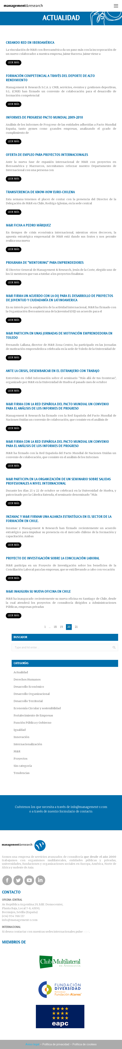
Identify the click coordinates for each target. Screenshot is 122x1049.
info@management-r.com (19, 920)
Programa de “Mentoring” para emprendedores (44, 263)
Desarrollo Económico (29, 686)
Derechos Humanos (27, 679)
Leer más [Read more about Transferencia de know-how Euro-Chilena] (13, 212)
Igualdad (20, 730)
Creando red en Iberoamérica (30, 43)
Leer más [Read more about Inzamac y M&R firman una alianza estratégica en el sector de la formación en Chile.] (13, 545)
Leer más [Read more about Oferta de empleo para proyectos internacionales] (13, 178)
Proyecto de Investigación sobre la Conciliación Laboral (52, 558)
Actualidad (21, 672)
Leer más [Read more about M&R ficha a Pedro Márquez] (13, 249)
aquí (86, 931)
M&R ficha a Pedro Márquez (28, 225)
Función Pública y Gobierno (32, 722)
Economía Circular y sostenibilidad (37, 708)
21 (76, 627)
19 (61, 627)
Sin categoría (23, 766)
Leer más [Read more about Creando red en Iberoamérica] (13, 62)
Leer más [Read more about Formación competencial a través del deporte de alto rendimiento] (13, 104)
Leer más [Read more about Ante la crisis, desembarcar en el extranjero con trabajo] (13, 391)
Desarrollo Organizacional (32, 694)
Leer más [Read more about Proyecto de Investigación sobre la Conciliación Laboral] (13, 578)
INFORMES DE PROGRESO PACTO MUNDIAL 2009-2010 (44, 118)
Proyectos (20, 758)
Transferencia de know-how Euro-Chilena (40, 192)
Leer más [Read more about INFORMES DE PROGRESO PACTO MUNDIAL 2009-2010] (13, 141)
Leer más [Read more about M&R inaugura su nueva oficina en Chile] (13, 615)
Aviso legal (32, 1044)
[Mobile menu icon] (116, 6)
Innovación (21, 737)
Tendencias (21, 773)
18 (55, 627)
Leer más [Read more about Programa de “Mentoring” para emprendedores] (13, 282)
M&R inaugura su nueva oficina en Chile (38, 592)
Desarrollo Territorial (28, 701)
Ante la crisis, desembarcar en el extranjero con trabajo (52, 371)
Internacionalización (28, 744)
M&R (17, 751)
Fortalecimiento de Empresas (33, 715)
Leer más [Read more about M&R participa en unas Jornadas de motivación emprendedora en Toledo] (13, 357)
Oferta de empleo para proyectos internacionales (47, 155)
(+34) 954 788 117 (13, 916)
